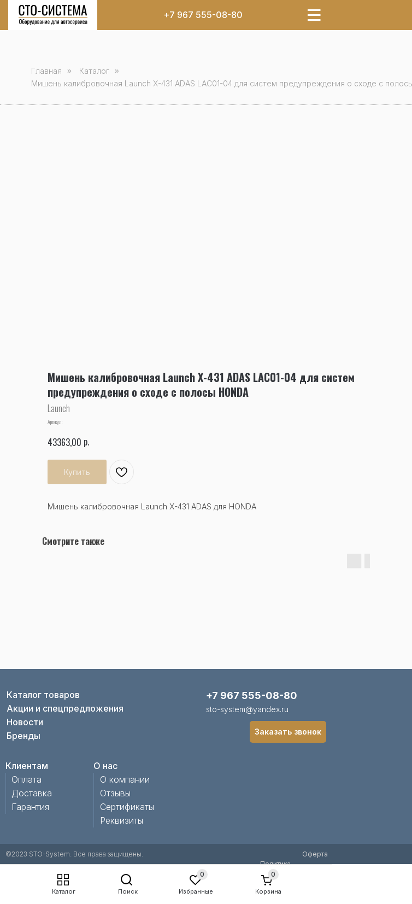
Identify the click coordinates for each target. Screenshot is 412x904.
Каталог (63, 891)
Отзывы (115, 793)
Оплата (26, 779)
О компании (125, 779)
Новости (25, 722)
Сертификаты (127, 806)
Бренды (23, 735)
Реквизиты (121, 820)
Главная (46, 70)
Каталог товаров (43, 694)
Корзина (268, 891)
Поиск (128, 891)
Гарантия (30, 806)
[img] (53, 15)
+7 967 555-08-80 (203, 14)
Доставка (31, 793)
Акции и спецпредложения (65, 708)
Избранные (196, 891)
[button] (288, 732)
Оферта (315, 854)
